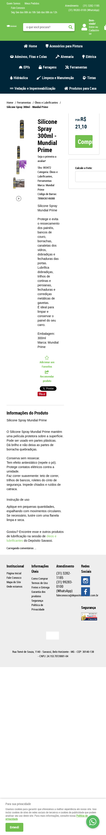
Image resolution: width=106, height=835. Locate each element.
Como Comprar (39, 578)
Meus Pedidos (32, 3)
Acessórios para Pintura (65, 46)
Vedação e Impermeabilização (35, 88)
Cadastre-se (94, 31)
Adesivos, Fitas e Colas (31, 56)
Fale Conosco (18, 7)
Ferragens (50, 67)
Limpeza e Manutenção (58, 77)
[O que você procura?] (71, 27)
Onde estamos (14, 586)
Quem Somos (13, 3)
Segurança (37, 601)
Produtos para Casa (82, 88)
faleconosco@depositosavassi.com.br (77, 595)
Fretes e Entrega (40, 587)
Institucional (15, 566)
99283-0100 (83, 10)
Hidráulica (21, 77)
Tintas (91, 77)
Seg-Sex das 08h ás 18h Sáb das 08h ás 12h (34, 12)
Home (33, 46)
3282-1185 (91, 5)
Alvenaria (67, 56)
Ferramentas (78, 67)
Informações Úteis (40, 569)
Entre (92, 27)
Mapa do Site (14, 582)
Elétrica (91, 56)
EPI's (27, 67)
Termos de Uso (39, 583)
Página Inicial (14, 573)
